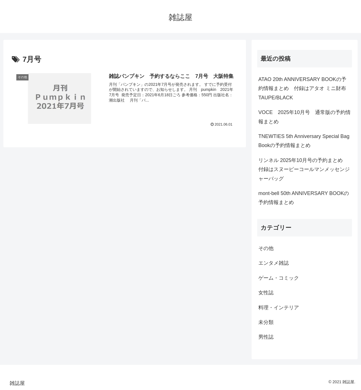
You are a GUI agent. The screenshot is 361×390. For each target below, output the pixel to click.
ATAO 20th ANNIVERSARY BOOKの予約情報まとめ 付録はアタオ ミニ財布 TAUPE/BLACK (302, 88)
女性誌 (266, 292)
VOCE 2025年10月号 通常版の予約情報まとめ (304, 116)
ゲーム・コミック (278, 278)
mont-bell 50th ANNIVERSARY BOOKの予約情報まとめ (303, 197)
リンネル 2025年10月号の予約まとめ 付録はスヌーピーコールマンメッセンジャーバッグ (304, 169)
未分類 (266, 322)
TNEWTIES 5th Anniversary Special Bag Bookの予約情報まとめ (303, 140)
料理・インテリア (278, 307)
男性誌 (266, 337)
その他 (266, 248)
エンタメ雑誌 (273, 263)
